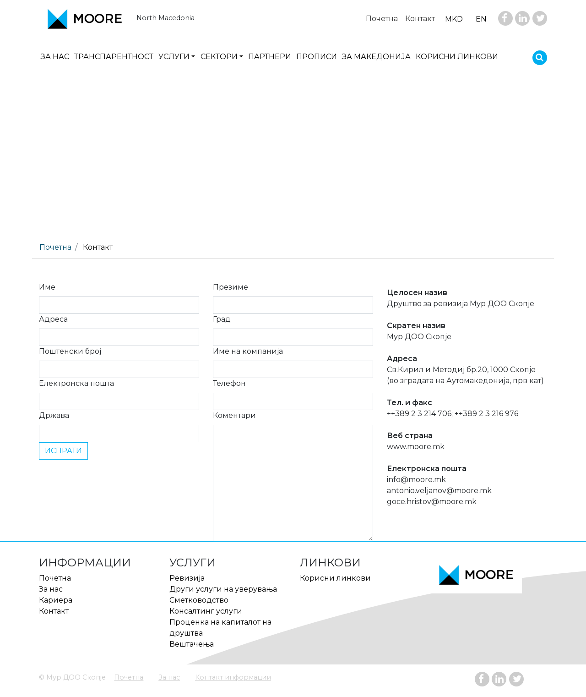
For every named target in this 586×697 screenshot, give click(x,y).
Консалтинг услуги (205, 611)
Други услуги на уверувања (223, 589)
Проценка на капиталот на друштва (220, 627)
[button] (177, 57)
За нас (169, 677)
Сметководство (198, 600)
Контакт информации (233, 677)
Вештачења (191, 644)
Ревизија (187, 578)
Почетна (128, 677)
